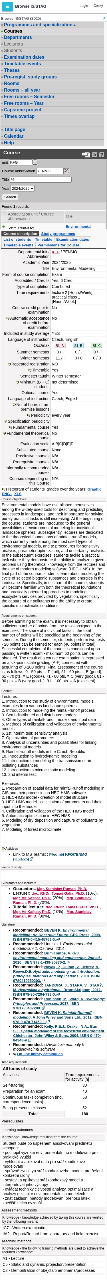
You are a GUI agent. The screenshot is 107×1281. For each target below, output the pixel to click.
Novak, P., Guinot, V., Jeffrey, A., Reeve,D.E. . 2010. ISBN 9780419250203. (56, 974)
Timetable (43, 239)
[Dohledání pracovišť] (35, 162)
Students (13, 50)
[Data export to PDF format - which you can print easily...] (86, 155)
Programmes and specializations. (40, 24)
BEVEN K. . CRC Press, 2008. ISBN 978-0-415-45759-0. (57, 935)
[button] (7, 6)
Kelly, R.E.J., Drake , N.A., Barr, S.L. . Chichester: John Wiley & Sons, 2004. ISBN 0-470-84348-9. (59, 1033)
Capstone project (22, 109)
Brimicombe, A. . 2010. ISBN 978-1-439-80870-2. (57, 957)
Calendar (13, 136)
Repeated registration (30, 364)
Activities (11, 848)
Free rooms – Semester (29, 96)
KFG (56, 252)
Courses (13, 31)
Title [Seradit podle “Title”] (68, 216)
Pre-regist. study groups (30, 76)
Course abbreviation (18, 171)
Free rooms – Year (23, 103)
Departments (18, 37)
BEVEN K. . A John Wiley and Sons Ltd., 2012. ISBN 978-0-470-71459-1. (57, 1017)
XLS (17, 494)
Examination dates (24, 57)
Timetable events (22, 63)
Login (84, 6)
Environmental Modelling (78, 228)
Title (5, 179)
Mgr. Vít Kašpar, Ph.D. (32, 898)
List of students (17, 239)
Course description (20, 234)
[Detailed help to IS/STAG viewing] (102, 155)
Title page (14, 129)
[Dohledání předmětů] (67, 171)
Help (9, 142)
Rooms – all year (22, 90)
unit (5, 162)
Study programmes (58, 234)
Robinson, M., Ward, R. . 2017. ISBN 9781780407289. (59, 1003)
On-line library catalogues (40, 1054)
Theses (12, 70)
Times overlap (19, 116)
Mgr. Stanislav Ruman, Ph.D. (62, 889)
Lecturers (13, 43)
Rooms (11, 83)
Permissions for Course (58, 245)
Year (5, 188)
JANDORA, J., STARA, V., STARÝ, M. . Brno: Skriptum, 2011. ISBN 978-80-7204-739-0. (58, 990)
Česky (98, 6)
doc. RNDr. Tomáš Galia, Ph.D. (58, 893)
